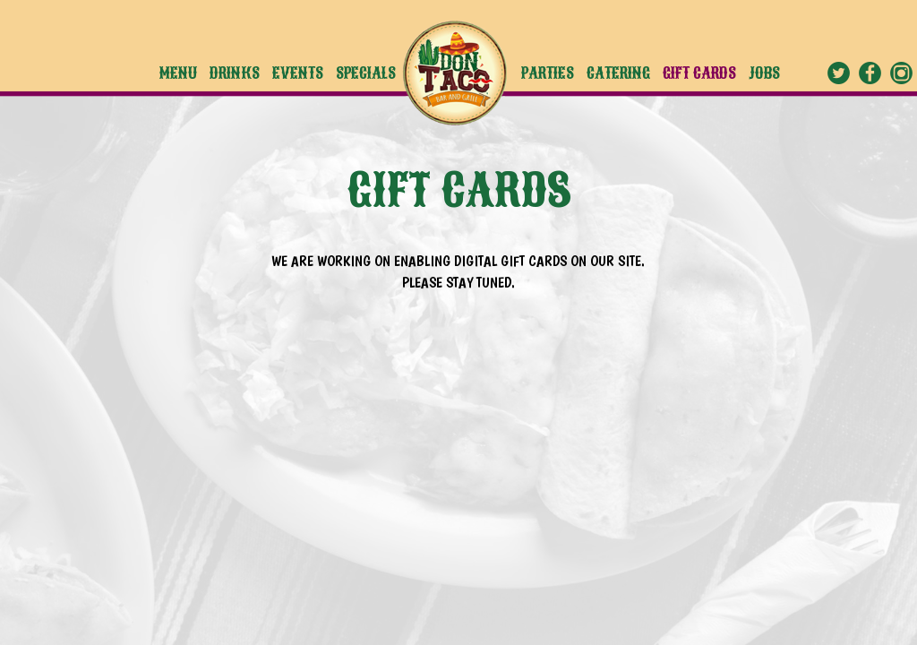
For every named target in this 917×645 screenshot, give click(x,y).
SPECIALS (366, 73)
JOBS (764, 73)
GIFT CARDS (701, 73)
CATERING (620, 73)
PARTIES (549, 73)
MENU (180, 73)
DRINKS (236, 73)
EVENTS (299, 73)
